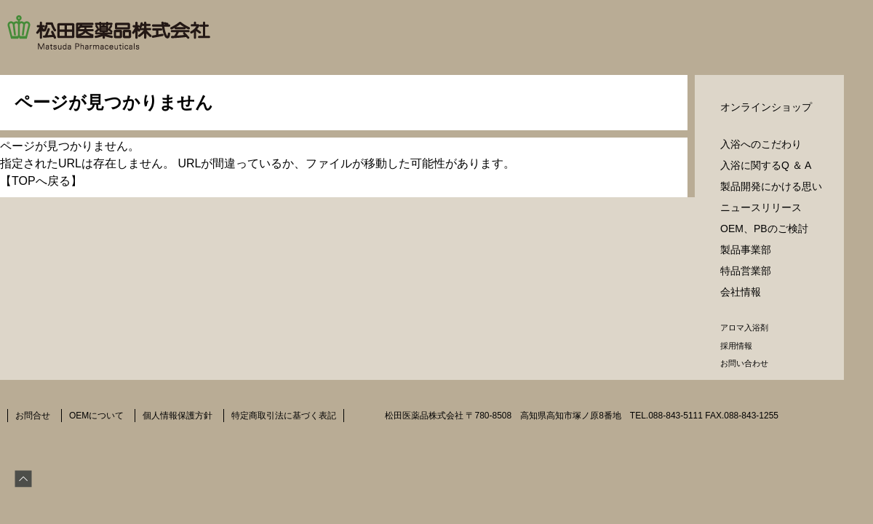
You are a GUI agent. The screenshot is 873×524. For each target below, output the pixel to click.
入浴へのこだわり (761, 144)
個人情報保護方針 (177, 415)
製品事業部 (745, 249)
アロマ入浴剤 (744, 327)
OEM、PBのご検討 (764, 228)
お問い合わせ (744, 363)
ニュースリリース (761, 207)
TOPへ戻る (41, 181)
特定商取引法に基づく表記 (283, 415)
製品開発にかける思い (771, 186)
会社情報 (740, 292)
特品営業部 (745, 271)
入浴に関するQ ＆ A (765, 165)
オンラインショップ (766, 107)
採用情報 (736, 345)
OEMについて (96, 415)
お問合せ (32, 415)
